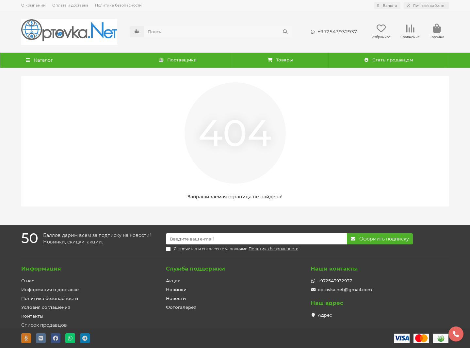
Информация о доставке (50, 289)
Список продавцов (44, 325)
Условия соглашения (45, 307)
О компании (33, 5)
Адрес (325, 315)
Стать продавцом (388, 60)
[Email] (256, 238)
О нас (27, 280)
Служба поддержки (195, 268)
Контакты (32, 316)
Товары (280, 60)
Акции (173, 280)
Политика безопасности (118, 5)
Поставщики (177, 60)
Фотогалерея (181, 307)
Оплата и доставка (70, 5)
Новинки (176, 289)
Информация (41, 268)
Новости (176, 298)
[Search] (218, 32)
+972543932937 (332, 32)
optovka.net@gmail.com (345, 289)
